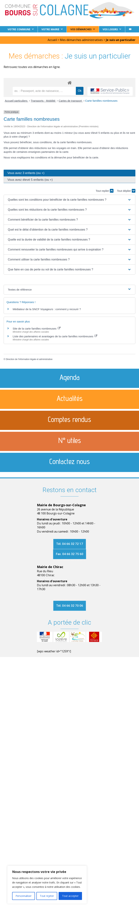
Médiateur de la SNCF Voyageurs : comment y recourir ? (47, 309)
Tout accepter (70, 896)
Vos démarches (81, 29)
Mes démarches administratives (81, 40)
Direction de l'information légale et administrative (29, 359)
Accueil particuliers (16, 100)
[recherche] (44, 91)
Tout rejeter (47, 896)
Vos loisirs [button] (110, 29)
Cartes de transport (71, 100)
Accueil (52, 40)
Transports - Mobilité (43, 100)
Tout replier (104, 191)
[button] (69, 200)
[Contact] (130, 29)
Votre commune (19, 29)
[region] (47, 885)
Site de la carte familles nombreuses (36, 328)
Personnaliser (23, 896)
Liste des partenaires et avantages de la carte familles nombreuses (55, 336)
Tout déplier (126, 191)
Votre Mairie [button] (50, 29)
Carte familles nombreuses (101, 100)
